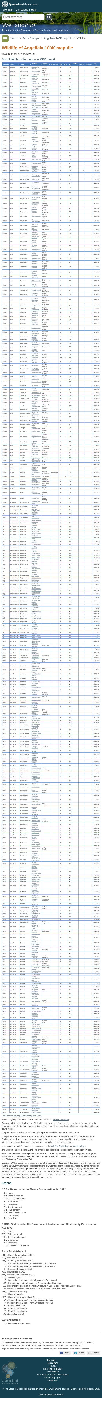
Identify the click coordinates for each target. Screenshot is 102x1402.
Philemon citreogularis (35, 229)
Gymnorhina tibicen (35, 152)
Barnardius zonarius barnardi (36, 339)
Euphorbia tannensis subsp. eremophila (36, 799)
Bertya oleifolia (36, 787)
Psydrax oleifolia (36, 1032)
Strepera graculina (34, 155)
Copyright (51, 1364)
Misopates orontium (34, 922)
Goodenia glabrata (34, 807)
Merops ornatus (36, 305)
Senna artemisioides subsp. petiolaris (36, 842)
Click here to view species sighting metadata (21, 1116)
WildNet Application (59, 1146)
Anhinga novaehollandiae (36, 427)
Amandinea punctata (35, 522)
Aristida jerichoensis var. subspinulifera (36, 943)
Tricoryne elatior (36, 820)
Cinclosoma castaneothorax (36, 187)
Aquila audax (35, 385)
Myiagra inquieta (36, 113)
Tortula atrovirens (36, 1028)
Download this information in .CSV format (28, 59)
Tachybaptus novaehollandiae (36, 449)
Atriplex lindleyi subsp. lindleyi (36, 725)
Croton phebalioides (35, 790)
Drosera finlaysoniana (35, 780)
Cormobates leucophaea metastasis (35, 299)
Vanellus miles (35, 365)
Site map (7, 9)
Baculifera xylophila (34, 526)
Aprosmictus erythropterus (35, 332)
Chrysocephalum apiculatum (36, 669)
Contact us (22, 9)
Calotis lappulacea (34, 660)
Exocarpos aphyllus (34, 1042)
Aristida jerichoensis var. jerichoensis (36, 937)
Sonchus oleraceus (34, 693)
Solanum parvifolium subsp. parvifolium (36, 1088)
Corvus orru (35, 123)
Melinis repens (35, 1008)
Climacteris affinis (36, 290)
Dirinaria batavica (36, 544)
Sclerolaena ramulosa (35, 750)
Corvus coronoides (35, 119)
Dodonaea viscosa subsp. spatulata (36, 1056)
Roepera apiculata (36, 1112)
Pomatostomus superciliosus (36, 192)
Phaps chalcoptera (35, 445)
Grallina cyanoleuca (35, 110)
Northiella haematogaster (36, 343)
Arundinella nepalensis (35, 949)
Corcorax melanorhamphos (36, 104)
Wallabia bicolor (36, 71)
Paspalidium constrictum (35, 1013)
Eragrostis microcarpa (35, 997)
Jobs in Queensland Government (53, 1378)
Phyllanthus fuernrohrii (35, 916)
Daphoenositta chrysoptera (35, 183)
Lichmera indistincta (34, 211)
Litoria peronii (35, 498)
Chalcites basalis (36, 328)
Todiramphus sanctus (35, 316)
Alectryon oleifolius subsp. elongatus (36, 1047)
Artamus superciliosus (35, 140)
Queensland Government (51, 1398)
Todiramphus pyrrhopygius (35, 312)
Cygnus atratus (36, 457)
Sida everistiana (36, 879)
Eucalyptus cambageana (35, 896)
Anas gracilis (35, 452)
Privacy (52, 1370)
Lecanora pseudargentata (36, 567)
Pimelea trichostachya (35, 1102)
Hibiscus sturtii (35, 875)
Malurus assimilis (36, 281)
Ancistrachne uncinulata (35, 931)
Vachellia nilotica (36, 848)
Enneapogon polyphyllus (35, 990)
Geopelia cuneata (36, 431)
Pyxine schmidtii (36, 555)
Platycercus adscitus (35, 347)
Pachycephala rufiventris (35, 170)
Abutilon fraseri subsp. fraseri (36, 859)
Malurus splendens (34, 285)
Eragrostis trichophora (35, 1004)
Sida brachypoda (36, 877)
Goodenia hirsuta (36, 810)
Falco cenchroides (36, 382)
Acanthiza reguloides (34, 262)
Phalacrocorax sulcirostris (35, 420)
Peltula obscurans (36, 637)
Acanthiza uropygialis (34, 266)
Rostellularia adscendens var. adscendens (36, 641)
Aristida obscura (36, 946)
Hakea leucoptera (36, 1030)
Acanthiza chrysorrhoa (35, 254)
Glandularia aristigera (35, 1105)
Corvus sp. (34, 126)
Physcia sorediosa (36, 611)
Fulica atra (34, 376)
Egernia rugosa (36, 476)
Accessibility (53, 1375)
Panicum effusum (36, 1011)
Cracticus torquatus (34, 148)
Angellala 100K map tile (58, 38)
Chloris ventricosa (36, 961)
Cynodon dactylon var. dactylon (36, 971)
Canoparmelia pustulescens (35, 580)
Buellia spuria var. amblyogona (36, 534)
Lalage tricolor (35, 179)
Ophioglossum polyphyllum (35, 910)
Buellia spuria (35, 531)
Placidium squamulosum (35, 517)
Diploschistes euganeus (35, 560)
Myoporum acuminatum (35, 1069)
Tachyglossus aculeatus (35, 75)
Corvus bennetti (36, 116)
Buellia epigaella (36, 529)
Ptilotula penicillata (34, 241)
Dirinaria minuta (36, 553)
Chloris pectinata (36, 959)
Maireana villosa (36, 744)
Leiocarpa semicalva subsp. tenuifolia (36, 674)
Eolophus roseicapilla (35, 350)
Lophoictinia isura (36, 393)
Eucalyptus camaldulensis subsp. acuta (35, 892)
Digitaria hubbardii (36, 983)
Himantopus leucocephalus (35, 368)
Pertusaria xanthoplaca (35, 604)
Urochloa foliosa (36, 1024)
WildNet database (61, 1119)
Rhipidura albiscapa (34, 128)
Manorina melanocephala (36, 220)
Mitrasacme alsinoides (35, 852)
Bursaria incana (36, 919)
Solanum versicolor (34, 1093)
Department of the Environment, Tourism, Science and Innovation (35, 30)
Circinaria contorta (36, 578)
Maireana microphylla (35, 741)
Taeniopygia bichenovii (35, 78)
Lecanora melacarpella (35, 564)
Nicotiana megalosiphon (35, 1073)
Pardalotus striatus (34, 246)
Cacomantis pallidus (35, 319)
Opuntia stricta (35, 722)
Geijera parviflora (36, 1039)
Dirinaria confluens (34, 550)
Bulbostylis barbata (34, 761)
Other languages (52, 1381)
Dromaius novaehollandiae (36, 464)
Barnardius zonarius (34, 336)
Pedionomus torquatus (35, 358)
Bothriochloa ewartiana (35, 956)
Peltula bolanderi (36, 635)
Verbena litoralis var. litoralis (36, 1109)
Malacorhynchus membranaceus (36, 460)
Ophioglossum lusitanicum (35, 907)
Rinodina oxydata (36, 618)
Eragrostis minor (36, 1001)
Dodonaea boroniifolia (34, 1051)
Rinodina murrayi (36, 616)
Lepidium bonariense (35, 713)
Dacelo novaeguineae (35, 308)
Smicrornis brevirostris (35, 276)
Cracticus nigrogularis (35, 145)
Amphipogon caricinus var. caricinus (35, 926)
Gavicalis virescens (34, 208)
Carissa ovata (35, 655)
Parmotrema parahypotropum (36, 584)
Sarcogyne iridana (36, 520)
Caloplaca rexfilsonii (34, 632)
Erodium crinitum (36, 804)
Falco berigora (35, 379)
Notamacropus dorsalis (35, 67)
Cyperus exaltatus (36, 770)
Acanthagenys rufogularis (35, 203)
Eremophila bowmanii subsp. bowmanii (36, 1061)
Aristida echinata (36, 934)
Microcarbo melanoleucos (35, 413)
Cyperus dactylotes (34, 765)
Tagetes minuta (36, 697)
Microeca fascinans (34, 97)
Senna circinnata (36, 846)
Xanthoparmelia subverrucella (36, 597)
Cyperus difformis (36, 768)
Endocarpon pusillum (35, 513)
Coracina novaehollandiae (36, 175)
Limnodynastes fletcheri (36, 502)
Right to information (52, 1373)
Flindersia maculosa (34, 1036)
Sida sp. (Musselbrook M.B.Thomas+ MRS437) (35, 885)
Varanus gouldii (36, 482)
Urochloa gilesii (36, 1026)
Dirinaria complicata (34, 547)
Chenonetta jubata (35, 455)
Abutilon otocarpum (34, 866)
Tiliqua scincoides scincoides (36, 479)
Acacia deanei (35, 833)
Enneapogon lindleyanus (35, 986)
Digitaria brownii (36, 974)
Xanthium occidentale (35, 702)
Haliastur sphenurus (34, 389)
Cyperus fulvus (36, 772)
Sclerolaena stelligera (35, 754)
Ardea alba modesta (34, 402)
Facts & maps (31, 38)
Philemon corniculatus (35, 233)
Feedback (53, 1384)
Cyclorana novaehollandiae (36, 492)
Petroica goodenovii (34, 100)
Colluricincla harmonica (35, 166)
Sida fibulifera (35, 881)
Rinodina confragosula (35, 614)
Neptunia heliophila (34, 837)
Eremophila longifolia (35, 1065)
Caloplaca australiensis (35, 625)
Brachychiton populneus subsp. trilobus (36, 1097)
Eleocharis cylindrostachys (36, 776)
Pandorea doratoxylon (35, 706)
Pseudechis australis (35, 467)
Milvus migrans (36, 395)
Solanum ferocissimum (35, 1084)
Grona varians (35, 835)
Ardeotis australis (36, 372)
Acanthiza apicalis (36, 249)
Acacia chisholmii (36, 831)
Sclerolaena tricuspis (35, 757)
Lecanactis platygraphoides (36, 509)
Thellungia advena (34, 1021)
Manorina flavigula (36, 216)
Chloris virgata (35, 964)
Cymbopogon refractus (35, 968)
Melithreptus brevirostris (35, 225)
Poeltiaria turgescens (35, 571)
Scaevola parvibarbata (35, 813)
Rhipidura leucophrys (34, 132)
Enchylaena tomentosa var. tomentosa (36, 737)
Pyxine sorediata (36, 557)
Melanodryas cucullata (35, 93)
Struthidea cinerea (36, 107)
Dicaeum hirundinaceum (36, 82)
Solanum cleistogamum (35, 1076)
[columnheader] (6, 64)
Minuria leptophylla (34, 678)
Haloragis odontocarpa (35, 817)
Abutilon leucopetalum (35, 863)
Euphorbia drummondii (35, 795)
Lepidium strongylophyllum (36, 717)
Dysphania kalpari (36, 733)
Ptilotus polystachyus (35, 652)
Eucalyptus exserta (35, 899)
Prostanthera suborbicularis (35, 828)
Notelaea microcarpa (35, 903)
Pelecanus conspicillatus (35, 409)
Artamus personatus (35, 136)
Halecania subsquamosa (35, 575)
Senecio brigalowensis (35, 689)
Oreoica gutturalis (36, 163)
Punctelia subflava (36, 591)
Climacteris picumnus (35, 294)
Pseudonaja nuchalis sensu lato (36, 472)
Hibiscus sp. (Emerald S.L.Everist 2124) (36, 871)
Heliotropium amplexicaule (35, 710)
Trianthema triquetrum (35, 645)
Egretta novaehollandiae (36, 405)
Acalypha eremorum (34, 784)
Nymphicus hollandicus (35, 354)
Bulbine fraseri (35, 657)
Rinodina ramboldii (34, 621)
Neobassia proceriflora (35, 746)
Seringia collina (36, 720)
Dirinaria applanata (34, 541)
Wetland (79, 1146)
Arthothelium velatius (35, 506)
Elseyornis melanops (34, 361)
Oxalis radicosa (36, 913)
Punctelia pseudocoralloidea (36, 588)
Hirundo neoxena (36, 86)
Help (33, 9)
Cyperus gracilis (36, 774)
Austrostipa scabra (35, 953)
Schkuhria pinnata (36, 687)
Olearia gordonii (36, 681)
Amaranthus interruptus (35, 649)
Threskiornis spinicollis (35, 398)
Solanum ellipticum (34, 1080)
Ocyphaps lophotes (34, 442)
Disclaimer (52, 1367)
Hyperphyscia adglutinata (35, 608)
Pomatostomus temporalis (36, 198)
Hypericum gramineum (35, 824)
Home (14, 38)
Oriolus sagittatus (36, 159)
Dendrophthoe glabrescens (35, 856)
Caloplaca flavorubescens (36, 629)
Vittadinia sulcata (36, 700)
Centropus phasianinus (35, 323)
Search (49, 17)
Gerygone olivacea (34, 272)
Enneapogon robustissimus (35, 993)
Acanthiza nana (36, 258)
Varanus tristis (35, 484)
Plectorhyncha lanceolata (35, 237)
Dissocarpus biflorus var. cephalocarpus (35, 729)
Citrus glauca (35, 1034)
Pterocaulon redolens (35, 684)
